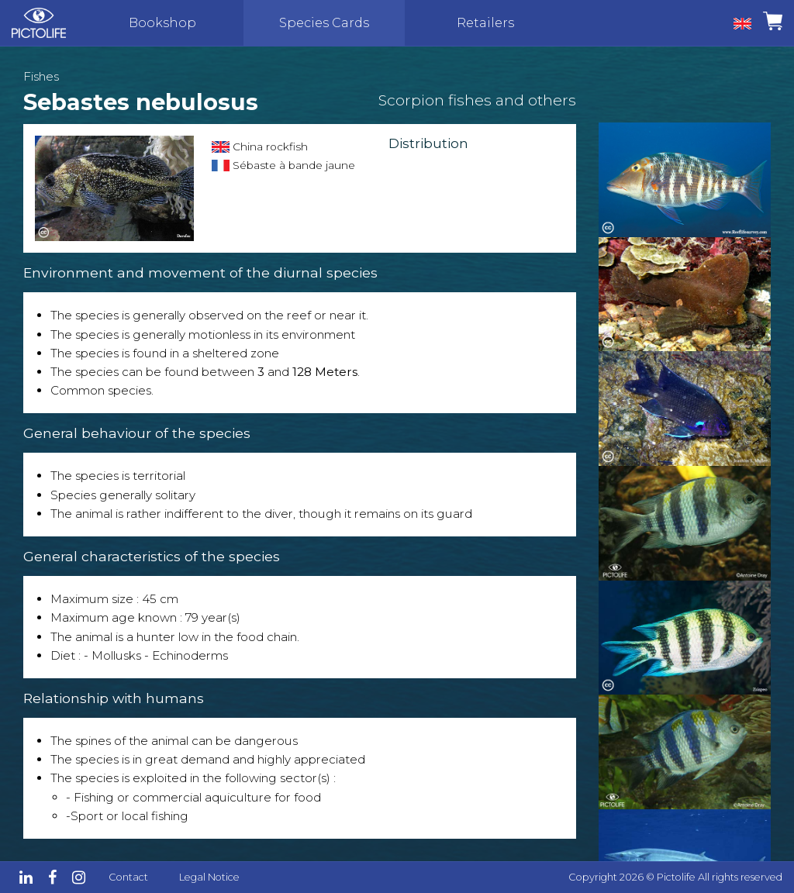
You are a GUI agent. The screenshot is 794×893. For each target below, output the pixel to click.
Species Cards (324, 23)
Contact (128, 877)
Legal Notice (209, 877)
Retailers (485, 23)
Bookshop (162, 23)
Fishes (41, 76)
